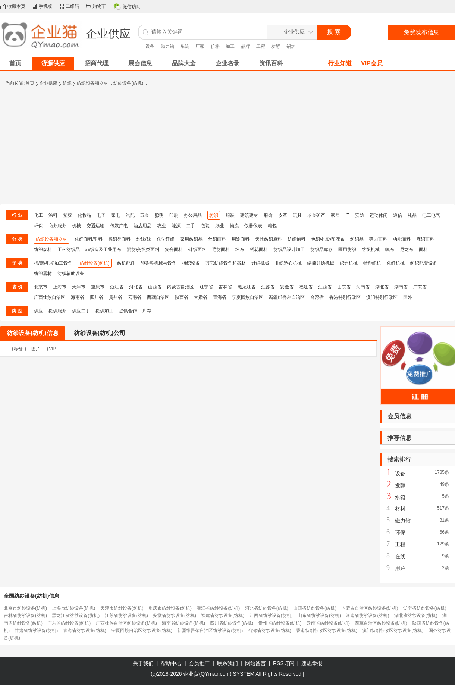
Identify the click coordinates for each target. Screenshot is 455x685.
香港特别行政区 (345, 297)
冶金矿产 (316, 215)
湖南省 (401, 287)
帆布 (389, 249)
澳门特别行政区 (382, 297)
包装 (205, 225)
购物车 (99, 6)
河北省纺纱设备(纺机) (266, 608)
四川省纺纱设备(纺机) (231, 623)
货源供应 (53, 63)
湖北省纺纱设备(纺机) (415, 615)
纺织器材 (43, 273)
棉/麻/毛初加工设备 (53, 263)
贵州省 (115, 297)
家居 (335, 215)
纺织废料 (43, 249)
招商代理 (97, 63)
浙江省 (116, 287)
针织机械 (260, 263)
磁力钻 (167, 46)
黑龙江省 (246, 287)
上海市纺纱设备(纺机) (73, 608)
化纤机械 (396, 263)
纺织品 (357, 239)
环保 (38, 225)
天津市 (78, 287)
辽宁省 (206, 287)
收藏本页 (16, 6)
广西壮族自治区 (49, 297)
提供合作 (128, 310)
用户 (400, 568)
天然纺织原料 (268, 239)
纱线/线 (143, 239)
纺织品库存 (321, 249)
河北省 (135, 287)
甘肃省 (200, 297)
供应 (38, 310)
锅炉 (290, 46)
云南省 (134, 297)
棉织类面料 (119, 239)
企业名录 (227, 63)
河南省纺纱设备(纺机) (367, 615)
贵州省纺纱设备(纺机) (280, 623)
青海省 (219, 297)
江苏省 (267, 287)
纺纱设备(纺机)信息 (33, 333)
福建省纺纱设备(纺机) (222, 615)
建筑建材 (249, 215)
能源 (176, 225)
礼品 (412, 215)
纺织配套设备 (423, 263)
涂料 (52, 215)
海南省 (77, 297)
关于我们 (143, 663)
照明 (159, 215)
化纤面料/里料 (89, 239)
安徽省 (287, 287)
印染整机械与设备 (158, 263)
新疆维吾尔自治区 (287, 297)
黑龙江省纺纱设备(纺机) (76, 615)
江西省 (325, 287)
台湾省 (317, 297)
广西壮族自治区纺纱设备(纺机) (126, 623)
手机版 (45, 6)
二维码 (72, 6)
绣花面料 (259, 249)
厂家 (199, 46)
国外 (407, 297)
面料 (423, 249)
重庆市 (97, 287)
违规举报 (311, 663)
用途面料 (241, 239)
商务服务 (57, 225)
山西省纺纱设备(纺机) (314, 608)
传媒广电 (119, 225)
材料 (400, 509)
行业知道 (340, 63)
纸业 (219, 225)
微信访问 (132, 6)
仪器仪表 (253, 225)
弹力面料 (378, 239)
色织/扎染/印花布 (328, 239)
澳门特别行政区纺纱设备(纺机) (392, 630)
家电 (115, 215)
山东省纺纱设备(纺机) (319, 615)
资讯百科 (271, 63)
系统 (184, 46)
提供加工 (104, 310)
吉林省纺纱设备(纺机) (25, 615)
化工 (38, 215)
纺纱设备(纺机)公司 (100, 333)
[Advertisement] (227, 148)
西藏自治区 (158, 297)
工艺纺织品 (68, 249)
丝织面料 (217, 239)
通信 (397, 215)
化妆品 (84, 215)
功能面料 (402, 239)
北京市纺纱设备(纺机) (25, 608)
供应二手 (81, 310)
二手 (190, 225)
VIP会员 (372, 63)
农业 (161, 225)
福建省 (306, 287)
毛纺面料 (221, 249)
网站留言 (255, 663)
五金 (144, 215)
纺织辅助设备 (70, 273)
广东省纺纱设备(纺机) (69, 623)
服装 (230, 215)
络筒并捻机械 (320, 263)
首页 (29, 83)
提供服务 (57, 310)
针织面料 (197, 249)
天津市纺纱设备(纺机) (122, 608)
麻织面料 (425, 239)
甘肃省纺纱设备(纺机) (36, 630)
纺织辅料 (296, 239)
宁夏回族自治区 (247, 297)
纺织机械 (371, 249)
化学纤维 (166, 239)
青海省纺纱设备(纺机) (84, 630)
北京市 (40, 287)
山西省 (154, 287)
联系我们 (227, 663)
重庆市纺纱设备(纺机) (170, 608)
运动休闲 (378, 215)
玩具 (297, 215)
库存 (146, 310)
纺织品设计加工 (289, 249)
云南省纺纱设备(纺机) (328, 623)
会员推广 (199, 663)
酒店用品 (142, 225)
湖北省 (382, 287)
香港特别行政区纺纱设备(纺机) (326, 630)
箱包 (272, 225)
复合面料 (174, 249)
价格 (215, 46)
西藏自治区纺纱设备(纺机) (381, 623)
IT (347, 215)
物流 (234, 225)
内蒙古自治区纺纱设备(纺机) (369, 608)
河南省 (363, 287)
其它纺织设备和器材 (225, 263)
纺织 (67, 83)
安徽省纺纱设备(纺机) (174, 615)
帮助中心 (171, 663)
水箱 (400, 497)
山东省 (344, 287)
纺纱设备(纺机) (128, 83)
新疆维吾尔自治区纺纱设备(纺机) (210, 630)
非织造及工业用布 (103, 249)
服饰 (268, 215)
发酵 (275, 46)
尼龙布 (406, 249)
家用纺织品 (191, 239)
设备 (149, 46)
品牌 (245, 46)
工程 (260, 46)
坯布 (239, 249)
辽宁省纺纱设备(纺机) (424, 608)
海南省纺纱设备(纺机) (183, 623)
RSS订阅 (283, 663)
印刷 (173, 215)
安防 (359, 215)
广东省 (420, 287)
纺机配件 (126, 263)
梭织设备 (191, 263)
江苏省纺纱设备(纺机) (126, 615)
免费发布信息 (421, 32)
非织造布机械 (288, 263)
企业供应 (48, 83)
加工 (230, 46)
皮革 (282, 215)
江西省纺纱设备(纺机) (271, 615)
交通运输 (95, 225)
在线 (400, 556)
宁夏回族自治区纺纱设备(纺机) (141, 630)
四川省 (96, 297)
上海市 (59, 287)
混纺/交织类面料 (143, 249)
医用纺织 (347, 249)
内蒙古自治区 (180, 287)
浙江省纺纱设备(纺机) (218, 608)
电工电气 (431, 215)
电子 (101, 215)
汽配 (130, 215)
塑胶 (67, 215)
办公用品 (193, 215)
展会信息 (140, 63)
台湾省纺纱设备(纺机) (269, 630)
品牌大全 (184, 63)
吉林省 (225, 287)
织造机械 (349, 263)
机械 (76, 225)
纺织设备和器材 (92, 83)
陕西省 (181, 297)
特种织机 (372, 263)
